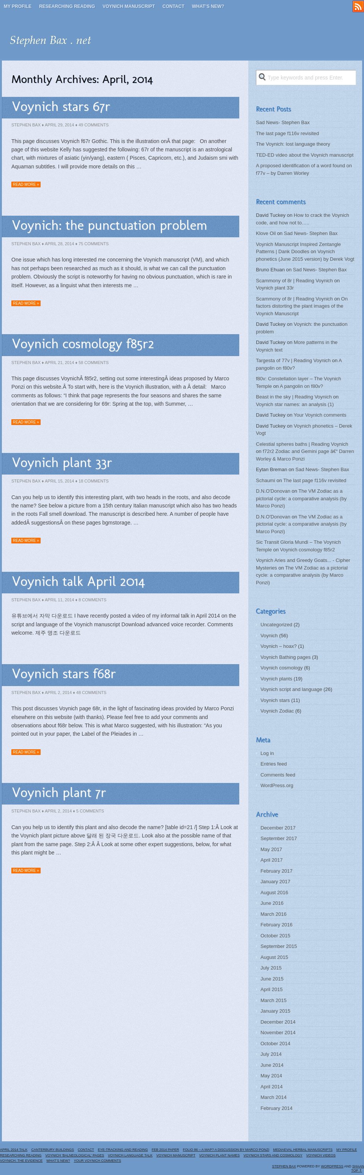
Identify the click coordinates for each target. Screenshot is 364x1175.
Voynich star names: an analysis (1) (295, 404)
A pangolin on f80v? (301, 386)
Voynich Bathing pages (285, 657)
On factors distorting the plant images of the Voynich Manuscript (302, 306)
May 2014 (271, 1076)
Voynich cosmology (281, 668)
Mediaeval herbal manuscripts (303, 1150)
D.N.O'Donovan (273, 491)
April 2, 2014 (58, 692)
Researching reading (67, 6)
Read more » (26, 184)
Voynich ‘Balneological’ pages (75, 1155)
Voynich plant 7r (59, 792)
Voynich (269, 635)
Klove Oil (266, 233)
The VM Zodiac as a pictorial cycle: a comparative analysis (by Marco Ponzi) (301, 498)
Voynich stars (275, 700)
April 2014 (271, 1086)
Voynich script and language (291, 689)
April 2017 (271, 860)
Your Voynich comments (320, 415)
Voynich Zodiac (277, 711)
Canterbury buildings (52, 1150)
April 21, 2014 (59, 362)
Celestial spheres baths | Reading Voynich (302, 444)
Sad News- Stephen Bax (283, 122)
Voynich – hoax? (278, 646)
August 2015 (274, 957)
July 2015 (271, 968)
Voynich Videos (321, 1155)
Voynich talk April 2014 (78, 581)
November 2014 (278, 1032)
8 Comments (92, 600)
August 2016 (274, 892)
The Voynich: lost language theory (293, 144)
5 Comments (90, 811)
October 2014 (275, 1043)
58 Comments (93, 362)
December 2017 (278, 828)
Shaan (358, 1166)
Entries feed (273, 764)
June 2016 (272, 903)
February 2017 (276, 871)
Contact (174, 6)
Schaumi (265, 480)
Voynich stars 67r (61, 106)
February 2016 (276, 925)
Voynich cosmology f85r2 (83, 343)
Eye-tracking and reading (123, 1150)
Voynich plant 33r (62, 462)
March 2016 (273, 914)
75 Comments (93, 243)
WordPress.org (276, 785)
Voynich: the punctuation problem (109, 225)
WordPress (332, 1166)
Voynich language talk (130, 1155)
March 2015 (273, 1000)
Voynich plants (276, 679)
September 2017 (278, 838)
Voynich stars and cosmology (272, 1155)
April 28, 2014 (59, 243)
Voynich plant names (219, 1155)
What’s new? (208, 6)
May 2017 (271, 849)
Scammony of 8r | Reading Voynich (294, 280)
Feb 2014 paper (165, 1150)
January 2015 (275, 1011)
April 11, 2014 (59, 600)
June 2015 (272, 979)
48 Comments (91, 692)
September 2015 (278, 946)
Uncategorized (276, 624)
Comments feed (277, 775)
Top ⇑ (356, 1170)
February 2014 (276, 1108)
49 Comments (93, 125)
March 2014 (273, 1097)
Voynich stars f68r (64, 673)
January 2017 (275, 881)
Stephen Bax (26, 125)
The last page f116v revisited (287, 133)
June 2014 (272, 1065)
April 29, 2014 (59, 125)
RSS (358, 6)
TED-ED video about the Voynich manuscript (304, 155)
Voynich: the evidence (21, 1161)
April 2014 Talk (13, 1150)
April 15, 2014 (59, 481)
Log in (267, 753)
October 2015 (275, 935)
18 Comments (93, 481)
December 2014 (278, 1022)
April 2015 (271, 989)
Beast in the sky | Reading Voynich (294, 397)
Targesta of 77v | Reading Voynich (293, 360)
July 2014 (271, 1054)
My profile (17, 6)
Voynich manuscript (128, 6)
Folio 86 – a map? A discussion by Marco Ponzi (226, 1150)
